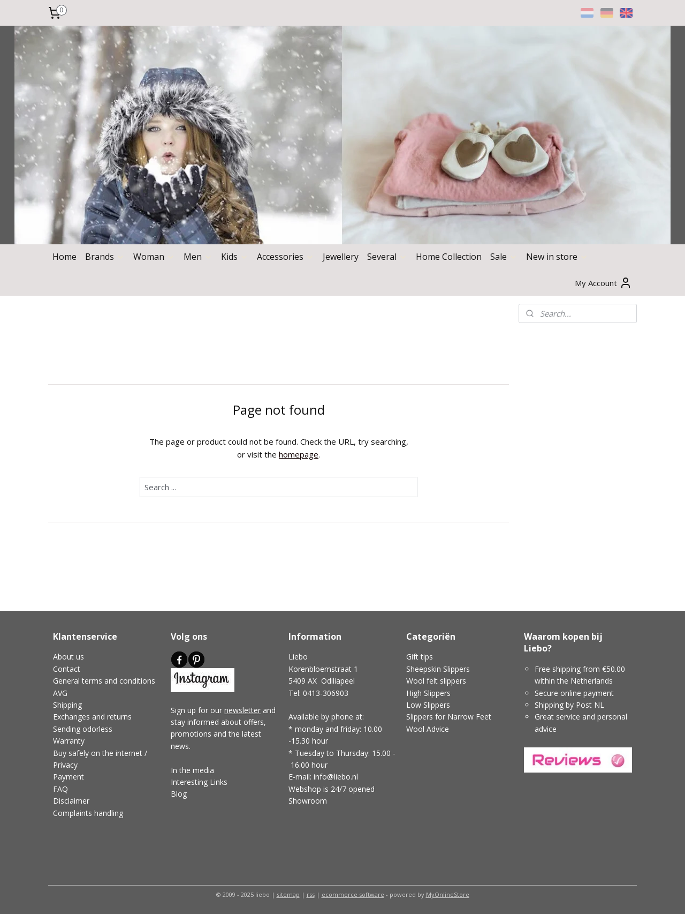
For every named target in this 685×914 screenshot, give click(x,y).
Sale (503, 257)
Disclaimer (71, 801)
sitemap (288, 894)
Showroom (307, 801)
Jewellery (341, 257)
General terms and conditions (104, 681)
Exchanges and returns (92, 716)
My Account (603, 282)
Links (217, 782)
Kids (234, 257)
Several (387, 257)
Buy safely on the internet (97, 753)
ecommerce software (353, 894)
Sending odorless (82, 729)
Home (64, 257)
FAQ (60, 789)
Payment (68, 776)
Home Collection (449, 257)
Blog (179, 794)
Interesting (189, 782)
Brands (105, 257)
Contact (66, 669)
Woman (154, 257)
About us (68, 656)
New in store (557, 257)
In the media (192, 770)
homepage (298, 454)
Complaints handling (88, 813)
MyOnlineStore (447, 894)
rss (311, 894)
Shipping (67, 705)
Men (198, 257)
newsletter (242, 710)
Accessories (285, 257)
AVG (60, 693)
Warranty (69, 741)
